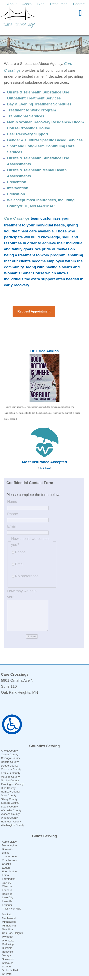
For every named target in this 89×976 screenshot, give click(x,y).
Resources (58, 4)
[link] (12, 4)
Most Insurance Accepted (44, 456)
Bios (40, 4)
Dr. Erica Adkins (44, 345)
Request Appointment (33, 305)
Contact (79, 4)
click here (44, 462)
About (12, 4)
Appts (27, 4)
